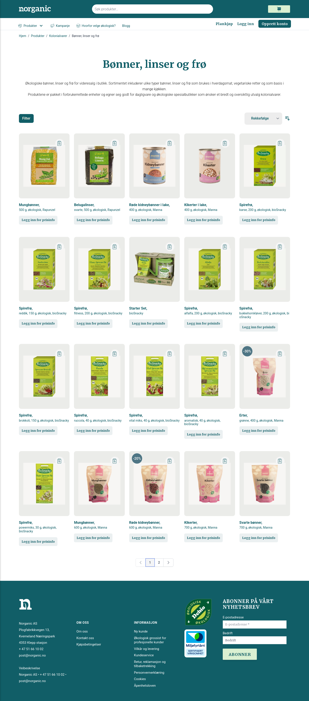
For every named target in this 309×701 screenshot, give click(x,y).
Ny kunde (141, 631)
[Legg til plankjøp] (59, 143)
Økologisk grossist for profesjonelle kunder (150, 640)
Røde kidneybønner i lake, (149, 207)
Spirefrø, (262, 207)
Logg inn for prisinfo (38, 220)
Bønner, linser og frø (85, 36)
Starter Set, (138, 310)
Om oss (82, 631)
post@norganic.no (32, 655)
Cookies (140, 679)
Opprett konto (275, 24)
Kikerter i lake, (200, 207)
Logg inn (245, 24)
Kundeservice (144, 655)
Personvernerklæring (149, 673)
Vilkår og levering (146, 649)
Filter (26, 118)
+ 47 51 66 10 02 (31, 649)
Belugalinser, (97, 207)
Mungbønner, (37, 207)
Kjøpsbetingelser (88, 644)
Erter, (261, 417)
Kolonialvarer (58, 36)
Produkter (31, 25)
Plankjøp (224, 24)
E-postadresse (233, 617)
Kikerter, (200, 524)
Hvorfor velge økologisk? (96, 26)
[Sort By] (263, 119)
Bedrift (228, 633)
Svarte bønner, (255, 524)
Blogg (126, 26)
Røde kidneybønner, (145, 524)
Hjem (22, 36)
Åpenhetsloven (145, 686)
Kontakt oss (85, 638)
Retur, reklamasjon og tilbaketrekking (150, 664)
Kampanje (60, 26)
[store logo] (53, 9)
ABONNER (240, 654)
